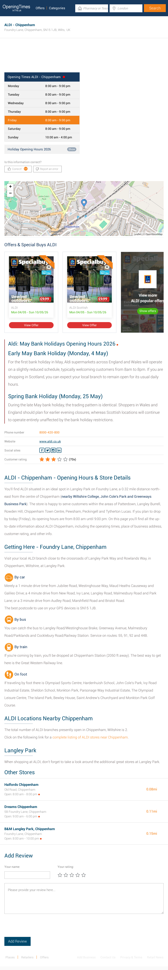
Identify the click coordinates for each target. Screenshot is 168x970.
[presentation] (37, 928)
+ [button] (10, 187)
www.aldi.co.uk (50, 441)
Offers (40, 8)
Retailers (27, 957)
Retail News (155, 957)
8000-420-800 (49, 432)
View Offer (31, 325)
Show (71, 149)
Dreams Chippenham (20, 807)
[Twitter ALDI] (47, 450)
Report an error (47, 169)
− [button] (10, 193)
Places (10, 957)
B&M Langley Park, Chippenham (29, 829)
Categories (57, 8)
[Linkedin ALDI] (58, 450)
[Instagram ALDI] (53, 450)
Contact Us (108, 957)
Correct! (18, 169)
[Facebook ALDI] (41, 450)
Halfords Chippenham (21, 785)
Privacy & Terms (131, 957)
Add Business (86, 957)
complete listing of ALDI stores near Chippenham (90, 737)
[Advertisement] (84, 58)
